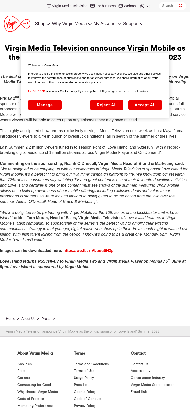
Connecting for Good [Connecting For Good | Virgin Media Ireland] (34, 385)
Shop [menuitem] (40, 23)
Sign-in (150, 6)
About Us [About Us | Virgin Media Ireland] (24, 364)
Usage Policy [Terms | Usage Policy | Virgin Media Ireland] (84, 378)
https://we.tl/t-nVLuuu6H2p (88, 250)
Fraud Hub (139, 392)
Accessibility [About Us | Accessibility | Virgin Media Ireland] (140, 371)
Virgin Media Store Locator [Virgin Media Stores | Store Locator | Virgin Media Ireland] (152, 385)
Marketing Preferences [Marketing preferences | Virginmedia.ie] (35, 406)
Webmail (130, 6)
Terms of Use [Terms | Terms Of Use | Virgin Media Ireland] (84, 371)
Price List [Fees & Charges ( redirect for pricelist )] (81, 385)
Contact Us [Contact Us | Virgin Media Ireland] (139, 364)
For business (106, 6)
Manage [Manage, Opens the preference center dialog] (45, 105)
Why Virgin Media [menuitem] (69, 23)
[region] (95, 85)
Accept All (145, 105)
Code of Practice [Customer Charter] (30, 399)
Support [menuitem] (131, 23)
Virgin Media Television (70, 6)
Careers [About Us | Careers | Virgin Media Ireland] (23, 378)
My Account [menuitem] (105, 23)
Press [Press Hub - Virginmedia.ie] (21, 371)
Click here (36, 91)
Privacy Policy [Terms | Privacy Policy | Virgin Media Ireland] (84, 406)
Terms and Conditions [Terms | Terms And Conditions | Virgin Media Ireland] (91, 364)
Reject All (107, 105)
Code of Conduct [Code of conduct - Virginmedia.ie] (87, 399)
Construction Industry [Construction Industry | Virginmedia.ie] (148, 378)
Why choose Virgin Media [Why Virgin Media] (37, 392)
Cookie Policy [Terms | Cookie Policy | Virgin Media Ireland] (84, 392)
